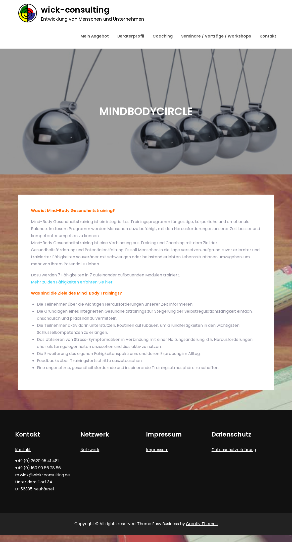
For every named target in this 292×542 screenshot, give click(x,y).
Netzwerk (89, 450)
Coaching (163, 36)
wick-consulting (75, 9)
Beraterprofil (130, 36)
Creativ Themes (202, 524)
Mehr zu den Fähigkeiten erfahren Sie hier (72, 282)
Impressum (157, 450)
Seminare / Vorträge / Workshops (216, 36)
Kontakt (268, 36)
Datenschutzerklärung (234, 450)
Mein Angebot (94, 36)
